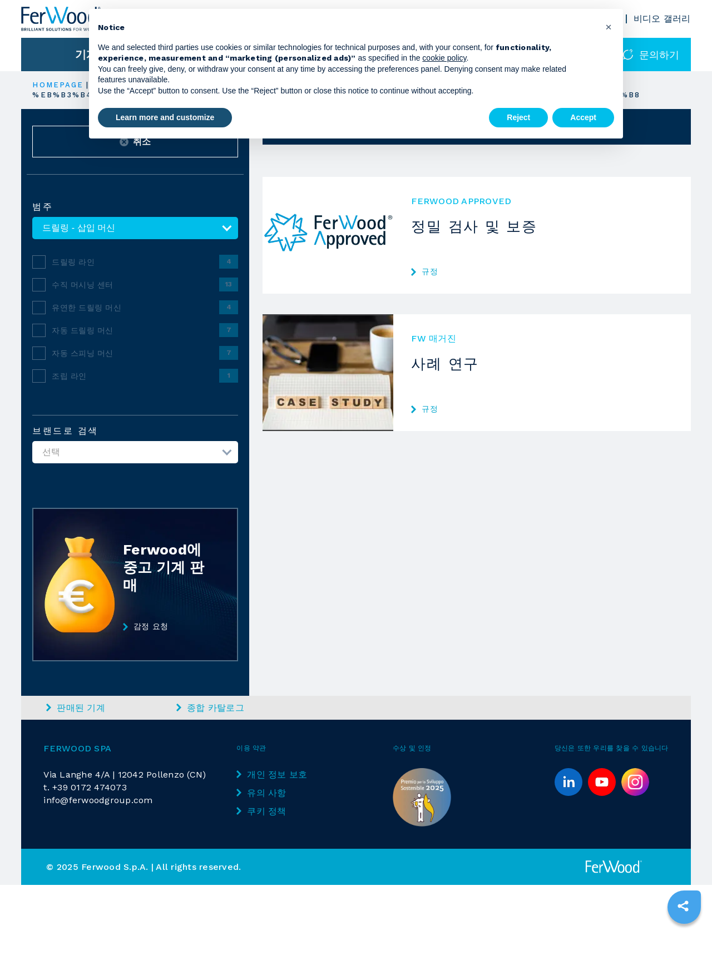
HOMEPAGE (57, 85)
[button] (608, 27)
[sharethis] (683, 906)
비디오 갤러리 (662, 18)
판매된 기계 (75, 707)
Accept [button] (583, 117)
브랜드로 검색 (65, 431)
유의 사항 (261, 793)
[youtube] (602, 782)
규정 (424, 271)
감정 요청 (145, 627)
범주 (42, 206)
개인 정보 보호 (271, 774)
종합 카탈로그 (210, 707)
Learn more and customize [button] (165, 117)
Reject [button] (518, 117)
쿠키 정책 (261, 811)
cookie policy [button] (444, 57)
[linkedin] (568, 782)
